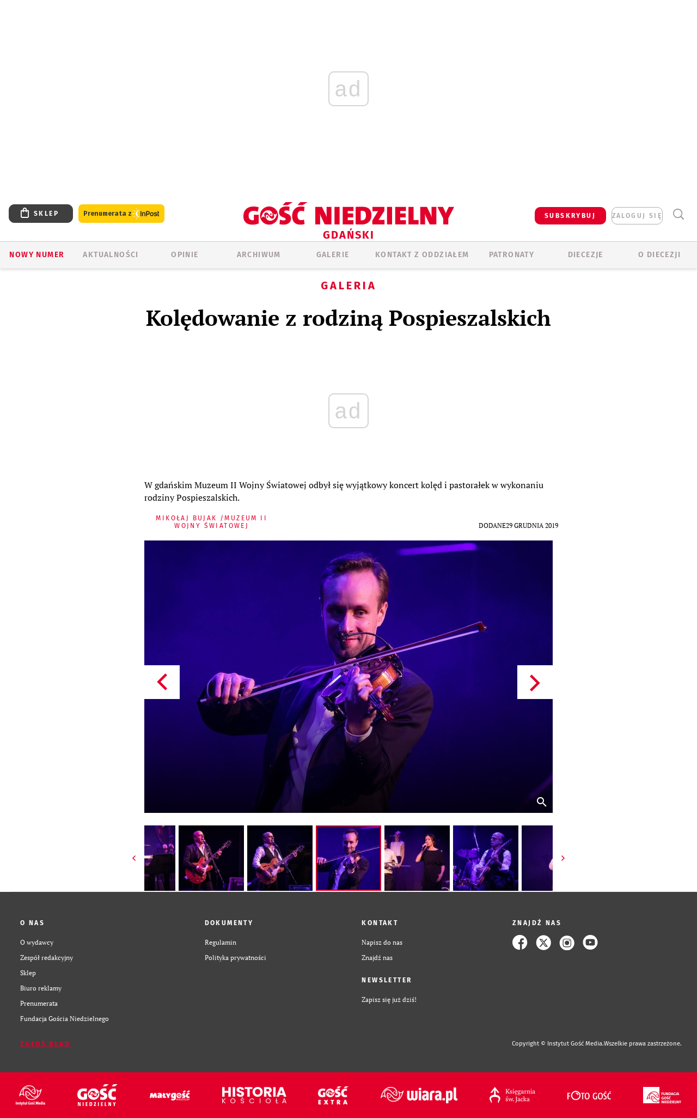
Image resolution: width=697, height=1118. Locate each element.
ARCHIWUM (259, 254)
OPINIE (184, 254)
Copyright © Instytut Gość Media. (558, 1043)
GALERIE (333, 254)
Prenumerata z (121, 214)
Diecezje (585, 254)
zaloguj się (637, 216)
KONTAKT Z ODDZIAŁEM (422, 254)
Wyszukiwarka (678, 214)
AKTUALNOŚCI (110, 254)
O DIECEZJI (659, 254)
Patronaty (512, 254)
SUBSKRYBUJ (570, 216)
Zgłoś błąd (45, 1044)
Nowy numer (36, 254)
